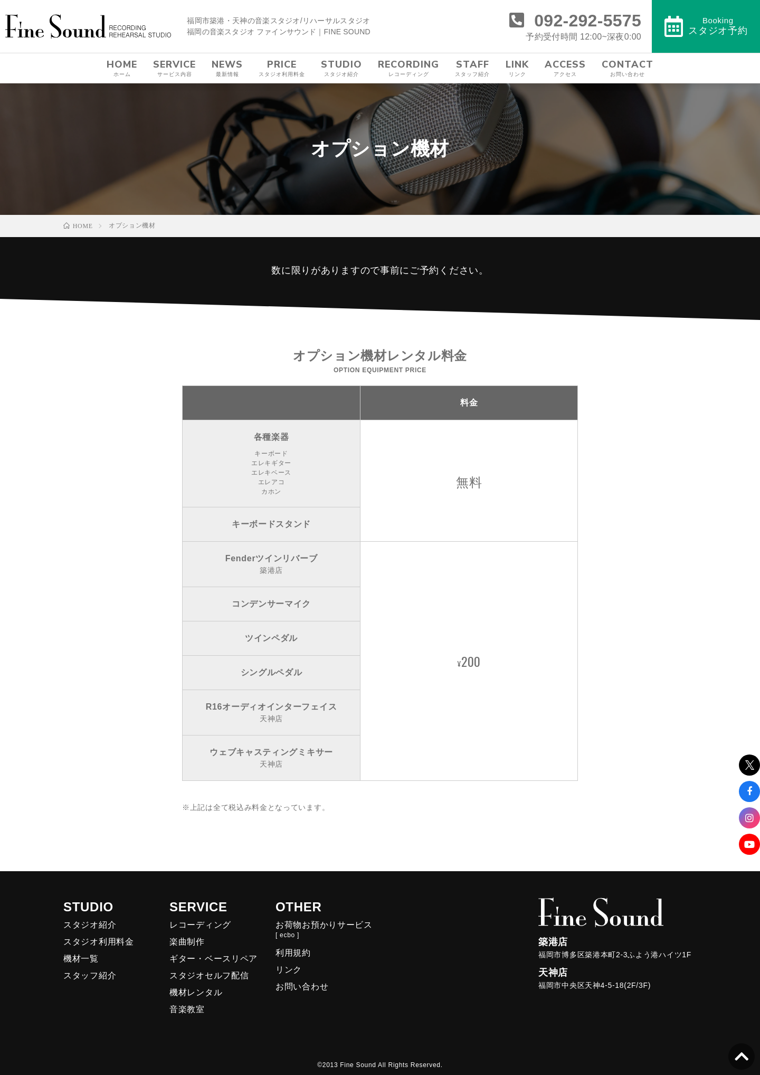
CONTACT (627, 68)
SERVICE (174, 68)
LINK (517, 68)
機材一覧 (81, 958)
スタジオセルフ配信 (209, 975)
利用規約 (293, 952)
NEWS (227, 68)
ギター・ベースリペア (213, 958)
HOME (122, 68)
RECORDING (408, 68)
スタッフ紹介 (89, 975)
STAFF (472, 68)
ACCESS (565, 68)
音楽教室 (187, 1009)
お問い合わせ (302, 986)
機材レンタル (195, 992)
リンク (289, 969)
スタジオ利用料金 (98, 941)
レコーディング (200, 924)
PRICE (282, 68)
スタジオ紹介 (89, 924)
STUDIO (341, 68)
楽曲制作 (187, 941)
